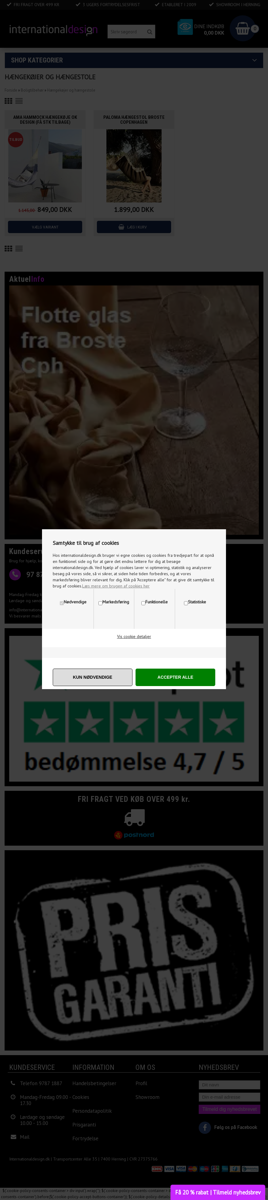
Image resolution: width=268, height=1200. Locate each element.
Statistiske (197, 602)
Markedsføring (115, 602)
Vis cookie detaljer (134, 636)
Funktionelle (156, 602)
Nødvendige (75, 602)
